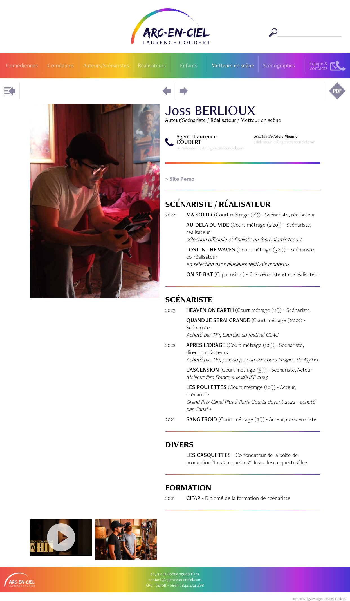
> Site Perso (179, 178)
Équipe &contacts (318, 65)
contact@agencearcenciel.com (174, 579)
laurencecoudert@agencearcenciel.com (210, 148)
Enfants (188, 65)
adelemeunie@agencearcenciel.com (284, 142)
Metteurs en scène (232, 65)
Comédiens (61, 65)
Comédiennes (22, 65)
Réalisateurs (152, 65)
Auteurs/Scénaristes (106, 65)
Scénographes (279, 65)
